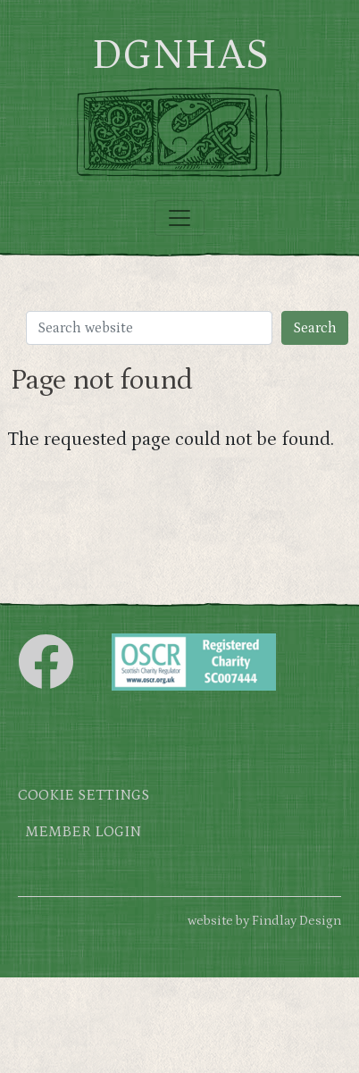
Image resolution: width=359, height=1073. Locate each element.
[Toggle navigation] (179, 218)
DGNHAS (180, 55)
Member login (83, 832)
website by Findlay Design (264, 920)
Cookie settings (83, 795)
